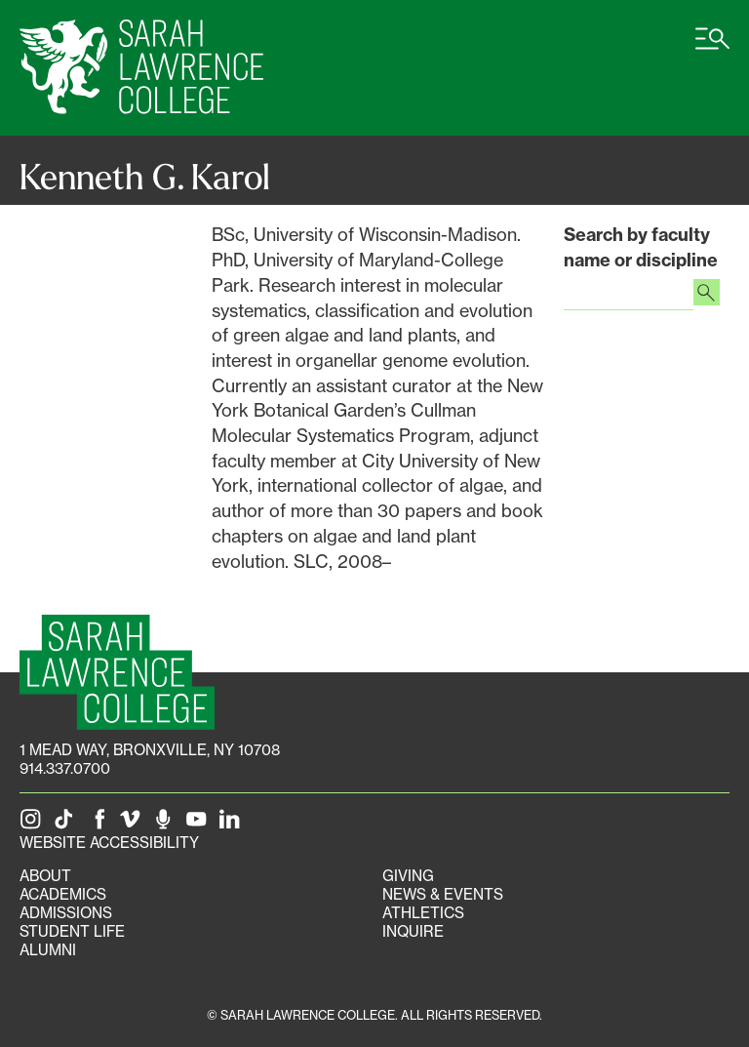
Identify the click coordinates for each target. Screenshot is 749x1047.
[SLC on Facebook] (100, 824)
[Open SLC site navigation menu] (712, 48)
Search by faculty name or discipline (641, 247)
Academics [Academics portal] (63, 894)
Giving (408, 875)
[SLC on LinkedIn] (233, 824)
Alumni (48, 950)
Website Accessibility (109, 842)
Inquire (413, 931)
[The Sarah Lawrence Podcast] (166, 824)
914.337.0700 (65, 768)
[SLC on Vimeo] (133, 824)
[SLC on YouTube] (200, 824)
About (45, 875)
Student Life (72, 931)
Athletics (423, 913)
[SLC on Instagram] (34, 824)
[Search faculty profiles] (706, 294)
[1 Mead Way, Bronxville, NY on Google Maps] (150, 750)
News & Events (442, 894)
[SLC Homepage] (117, 672)
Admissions (66, 913)
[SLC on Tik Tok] (67, 824)
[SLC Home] (141, 68)
